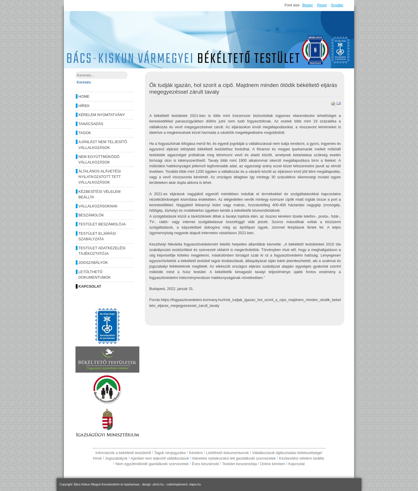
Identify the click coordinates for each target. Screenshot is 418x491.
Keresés (84, 82)
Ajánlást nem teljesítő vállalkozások (102, 145)
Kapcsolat (89, 286)
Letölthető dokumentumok (94, 275)
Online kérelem (272, 464)
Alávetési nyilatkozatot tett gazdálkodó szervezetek (234, 458)
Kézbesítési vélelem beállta (99, 194)
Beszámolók (91, 215)
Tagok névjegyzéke (170, 453)
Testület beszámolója (102, 224)
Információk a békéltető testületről (124, 453)
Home (83, 96)
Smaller (337, 5)
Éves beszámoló (205, 464)
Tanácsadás (90, 124)
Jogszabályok (93, 262)
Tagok (84, 133)
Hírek (84, 106)
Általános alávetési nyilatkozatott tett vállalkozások (99, 176)
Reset (322, 5)
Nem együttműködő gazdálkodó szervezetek (152, 464)
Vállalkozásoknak (98, 206)
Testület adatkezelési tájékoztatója (101, 251)
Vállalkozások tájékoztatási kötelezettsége (286, 453)
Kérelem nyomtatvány (101, 115)
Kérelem (196, 453)
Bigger (307, 5)
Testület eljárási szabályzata (97, 236)
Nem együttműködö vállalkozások (98, 159)
